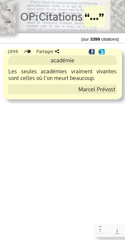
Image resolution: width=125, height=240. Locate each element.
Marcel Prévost (96, 89)
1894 (12, 51)
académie (62, 60)
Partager (45, 51)
